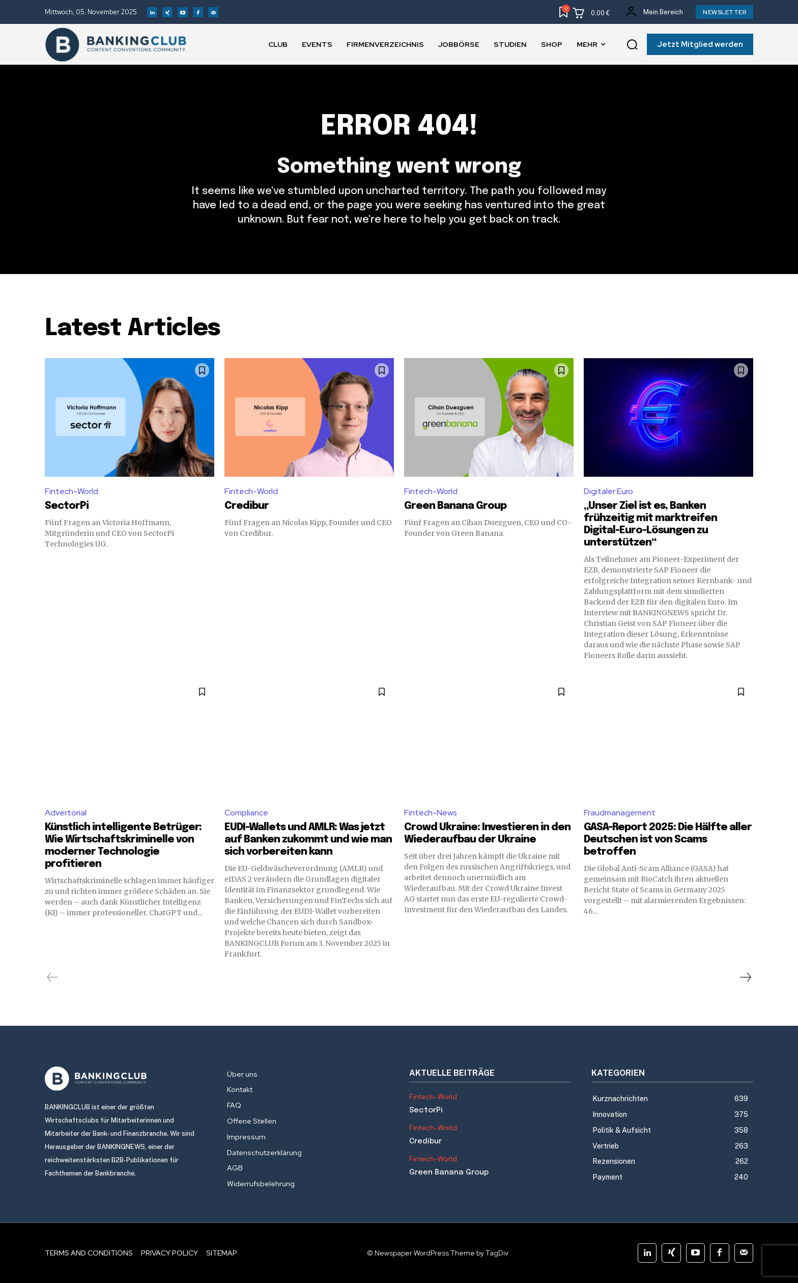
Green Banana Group (455, 506)
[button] (632, 45)
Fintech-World (71, 491)
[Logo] (126, 1079)
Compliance (246, 812)
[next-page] (745, 977)
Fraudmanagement (620, 812)
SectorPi (67, 506)
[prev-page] (53, 977)
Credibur (246, 506)
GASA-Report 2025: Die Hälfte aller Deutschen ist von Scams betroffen (668, 839)
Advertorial (66, 812)
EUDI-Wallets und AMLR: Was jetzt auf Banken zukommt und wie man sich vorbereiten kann (308, 839)
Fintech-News (430, 812)
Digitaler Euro (608, 491)
